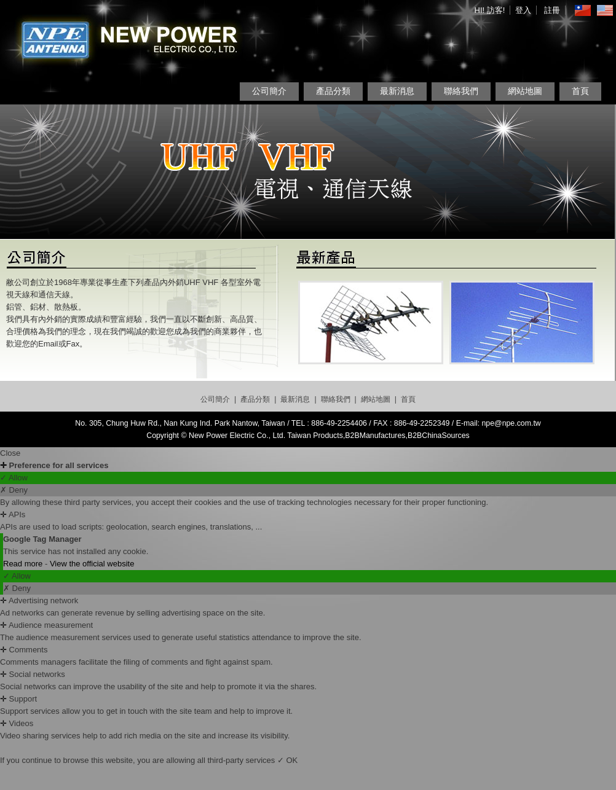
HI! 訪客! (490, 10)
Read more (24, 563)
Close (10, 453)
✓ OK (287, 760)
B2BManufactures (375, 435)
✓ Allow (14, 477)
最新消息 (397, 91)
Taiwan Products (315, 435)
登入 (523, 10)
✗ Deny (14, 490)
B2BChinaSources (439, 435)
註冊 (552, 10)
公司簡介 (269, 91)
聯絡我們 (461, 91)
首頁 (580, 91)
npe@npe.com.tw (511, 423)
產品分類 (333, 91)
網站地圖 (525, 91)
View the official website (92, 563)
